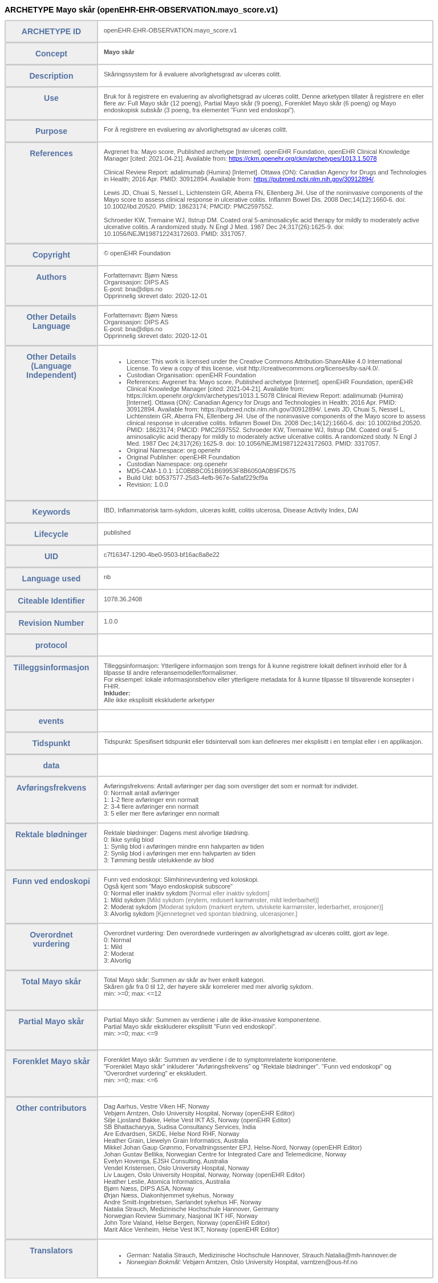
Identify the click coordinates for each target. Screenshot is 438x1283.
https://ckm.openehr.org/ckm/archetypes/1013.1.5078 (302, 158)
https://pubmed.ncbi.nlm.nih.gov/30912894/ (314, 179)
